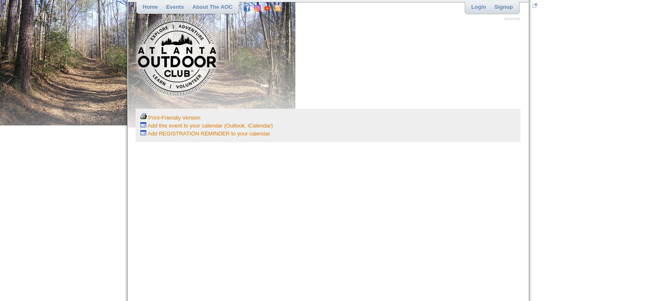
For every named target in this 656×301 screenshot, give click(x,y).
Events (175, 7)
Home (150, 7)
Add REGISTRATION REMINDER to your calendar (205, 133)
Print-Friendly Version (170, 118)
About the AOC (212, 7)
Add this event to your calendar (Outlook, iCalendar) (206, 125)
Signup (504, 7)
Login (479, 7)
